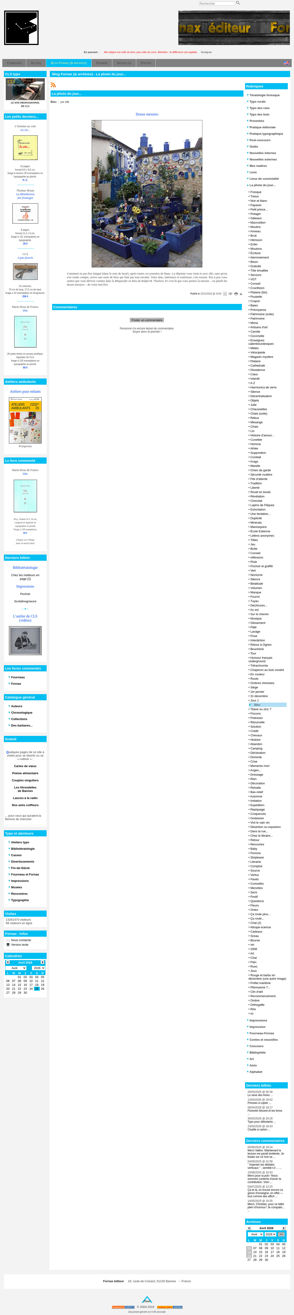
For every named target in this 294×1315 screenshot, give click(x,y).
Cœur (254, 374)
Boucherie (257, 649)
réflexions (256, 557)
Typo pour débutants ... (262, 1121)
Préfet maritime (260, 983)
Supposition (258, 452)
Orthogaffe (257, 1005)
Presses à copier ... (259, 1103)
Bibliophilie (256, 1052)
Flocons (255, 713)
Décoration (257, 783)
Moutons (256, 248)
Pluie (253, 562)
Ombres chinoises (262, 683)
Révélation (257, 496)
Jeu (252, 544)
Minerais (256, 522)
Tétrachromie (259, 665)
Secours (255, 275)
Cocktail (255, 457)
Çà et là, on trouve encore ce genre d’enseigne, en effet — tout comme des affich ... (265, 1193)
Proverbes (255, 121)
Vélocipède (257, 352)
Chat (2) (255, 923)
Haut (147, 1301)
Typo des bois (258, 114)
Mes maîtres (257, 166)
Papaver (255, 205)
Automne (256, 796)
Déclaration (258, 752)
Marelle (255, 466)
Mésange (256, 422)
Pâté (253, 627)
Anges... (255, 770)
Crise (253, 761)
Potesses (256, 718)
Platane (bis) (258, 292)
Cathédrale (257, 365)
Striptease (257, 857)
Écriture (255, 253)
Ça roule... (257, 918)
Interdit (255, 378)
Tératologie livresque (263, 95)
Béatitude (256, 583)
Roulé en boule (260, 492)
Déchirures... (258, 605)
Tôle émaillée (259, 270)
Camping (256, 748)
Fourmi (255, 596)
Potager (255, 214)
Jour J (254, 700)
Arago (254, 461)
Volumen (256, 588)
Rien (253, 779)
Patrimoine (257, 318)
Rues (253, 966)
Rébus (254, 418)
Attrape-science (260, 927)
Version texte (19, 944)
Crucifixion (257, 288)
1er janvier (257, 691)
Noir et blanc (258, 200)
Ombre (255, 1000)
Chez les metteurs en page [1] (25, 576)
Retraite (255, 787)
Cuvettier (256, 439)
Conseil (255, 283)
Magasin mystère (261, 357)
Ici (251, 1013)
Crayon (255, 301)
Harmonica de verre (263, 387)
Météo (254, 348)
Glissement (257, 623)
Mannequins (258, 527)
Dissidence (257, 370)
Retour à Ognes (260, 644)
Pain (253, 962)
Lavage (255, 631)
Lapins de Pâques (262, 505)
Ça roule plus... (260, 914)
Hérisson (256, 240)
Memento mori (259, 766)
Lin (252, 431)
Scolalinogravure (25, 601)
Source (255, 870)
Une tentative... (260, 514)
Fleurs (254, 905)
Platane (255, 361)
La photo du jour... (261, 185)
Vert (253, 570)
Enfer (253, 244)
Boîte (253, 548)
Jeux (253, 971)
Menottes (256, 888)
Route (254, 678)
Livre (252, 172)
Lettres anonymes (262, 535)
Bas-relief (256, 792)
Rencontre (257, 844)
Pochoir (25, 594)
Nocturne (256, 575)
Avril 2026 (267, 1228)
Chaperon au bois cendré (267, 670)
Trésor (254, 196)
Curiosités (257, 883)
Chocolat (256, 500)
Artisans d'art (258, 327)
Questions (257, 901)
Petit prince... (259, 209)
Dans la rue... (259, 831)
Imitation (256, 800)
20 (249, 1256)
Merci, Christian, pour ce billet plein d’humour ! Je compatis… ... (266, 1207)
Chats (254, 426)
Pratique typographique (265, 133)
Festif (254, 896)
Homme (255, 444)
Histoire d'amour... (262, 435)
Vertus (254, 875)
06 (249, 1248)
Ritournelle (257, 722)
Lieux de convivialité (263, 178)
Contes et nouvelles (262, 1039)
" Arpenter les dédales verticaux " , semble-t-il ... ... (265, 1166)
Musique (256, 618)
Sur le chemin (259, 614)
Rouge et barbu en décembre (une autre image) (267, 976)
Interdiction (257, 640)
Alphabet (254, 1072)
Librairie (255, 862)
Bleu (257, 705)
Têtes (254, 540)
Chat (253, 957)
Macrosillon (258, 222)
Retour (254, 840)
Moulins (255, 227)
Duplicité (256, 518)
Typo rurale (256, 101)
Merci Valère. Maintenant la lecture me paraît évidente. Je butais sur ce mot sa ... (266, 1153)
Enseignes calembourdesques (261, 342)
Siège (254, 687)
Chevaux (256, 735)
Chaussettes (258, 409)
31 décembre (259, 696)
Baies (254, 305)
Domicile (256, 757)
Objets (254, 400)
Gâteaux (256, 218)
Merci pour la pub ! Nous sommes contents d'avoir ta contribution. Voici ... (264, 1179)
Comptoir (256, 866)
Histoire (255, 739)
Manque (255, 592)
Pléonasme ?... (260, 987)
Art (252, 953)
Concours (255, 1046)
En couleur (257, 674)
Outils (252, 146)
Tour (253, 653)
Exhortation (258, 509)
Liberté (255, 487)
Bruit (253, 235)
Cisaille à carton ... (259, 1129)
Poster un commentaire (147, 320)
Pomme (255, 853)
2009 (253, 949)
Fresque (255, 192)
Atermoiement (259, 257)
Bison (254, 262)
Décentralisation (261, 396)
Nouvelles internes (261, 153)
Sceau (254, 936)
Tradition (256, 483)
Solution (255, 726)
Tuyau (254, 601)
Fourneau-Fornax (260, 1033)
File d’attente (258, 479)
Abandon (256, 744)
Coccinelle (257, 336)
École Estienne (260, 531)
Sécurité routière (261, 474)
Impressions (257, 1020)
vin (252, 944)
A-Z (252, 383)
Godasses (257, 818)
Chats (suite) (258, 413)
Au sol (254, 609)
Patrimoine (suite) (262, 314)
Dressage (256, 774)
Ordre (254, 909)
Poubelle (256, 296)
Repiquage (257, 809)
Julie (253, 405)
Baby (253, 848)
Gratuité (255, 266)
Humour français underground (260, 659)
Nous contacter (20, 940)
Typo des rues (258, 108)
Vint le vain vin (260, 822)
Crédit (254, 731)
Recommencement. (263, 996)
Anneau (255, 231)
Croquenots (258, 814)
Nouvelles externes (262, 159)
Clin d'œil (256, 991)
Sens (253, 892)
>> (281, 1234)
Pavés (254, 879)
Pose (253, 636)
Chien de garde (260, 470)
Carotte (255, 331)
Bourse (255, 940)
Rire (253, 1009)
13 (249, 1252)
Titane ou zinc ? (260, 709)
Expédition (257, 805)
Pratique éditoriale (261, 127)
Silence (255, 391)
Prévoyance (258, 309)
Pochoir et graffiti (261, 566)
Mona (254, 323)
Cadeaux (256, 931)
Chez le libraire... (261, 835)
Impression (256, 1027)
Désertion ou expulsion (265, 827)
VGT (253, 279)
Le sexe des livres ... (260, 1095)
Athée (254, 448)
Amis (252, 1065)
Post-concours (259, 140)
